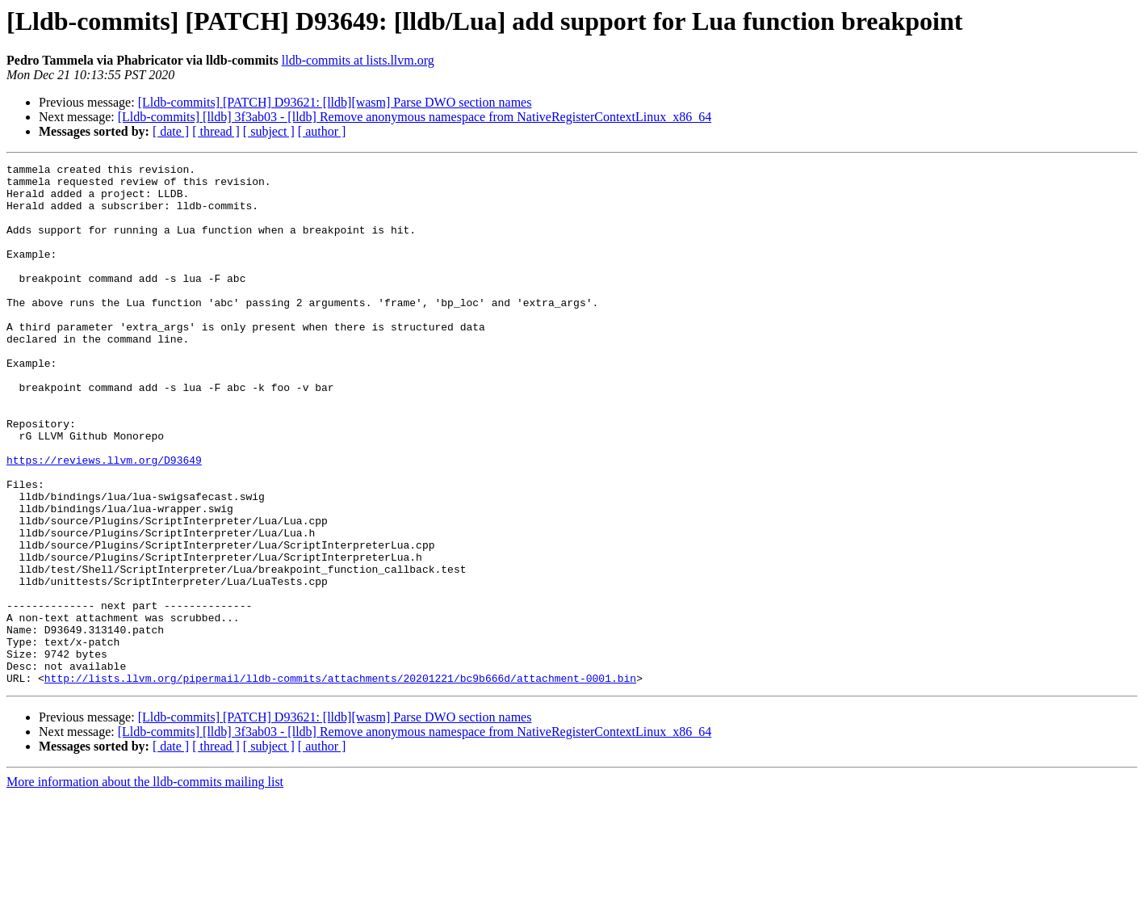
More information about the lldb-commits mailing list (144, 886)
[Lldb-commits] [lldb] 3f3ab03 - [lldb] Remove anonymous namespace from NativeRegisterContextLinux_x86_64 (414, 117)
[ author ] (322, 131)
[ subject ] (269, 131)
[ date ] (171, 131)
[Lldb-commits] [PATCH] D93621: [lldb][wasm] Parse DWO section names (335, 102)
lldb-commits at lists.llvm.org (358, 60)
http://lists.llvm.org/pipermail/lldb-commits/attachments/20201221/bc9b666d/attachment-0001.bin (340, 782)
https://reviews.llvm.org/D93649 (104, 520)
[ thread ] (216, 131)
